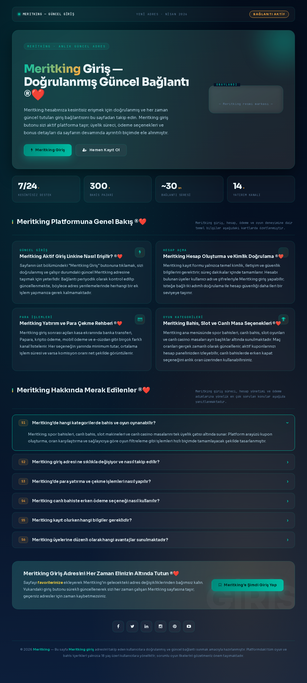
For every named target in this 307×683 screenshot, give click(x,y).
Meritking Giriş (48, 150)
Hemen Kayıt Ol (101, 150)
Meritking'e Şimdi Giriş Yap (248, 585)
